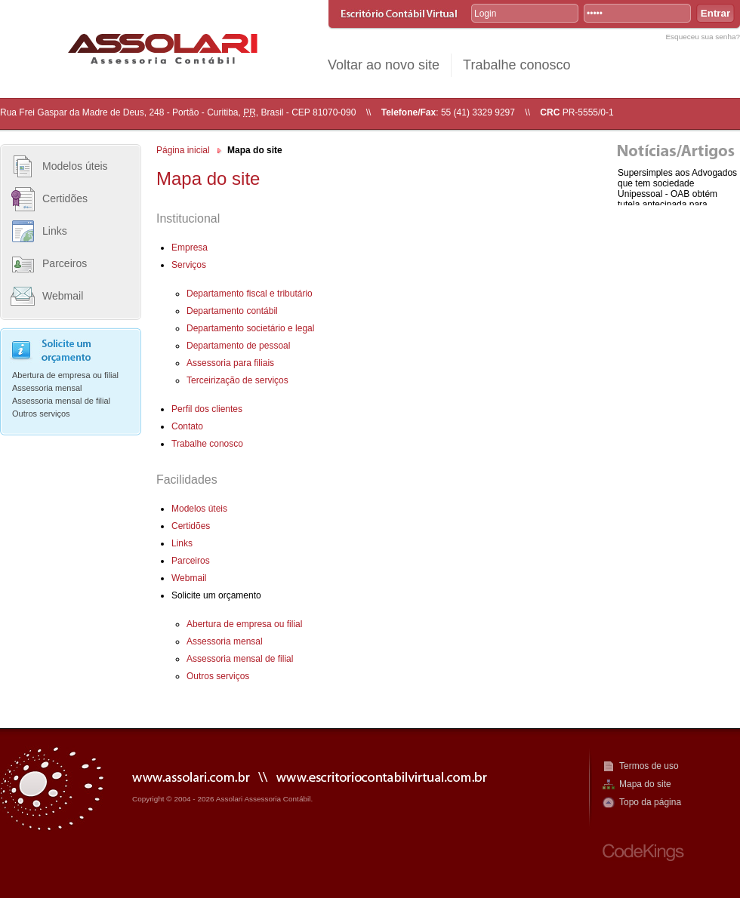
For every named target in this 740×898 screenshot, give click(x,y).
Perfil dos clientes (206, 409)
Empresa (189, 247)
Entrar (715, 13)
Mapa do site (645, 784)
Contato (187, 426)
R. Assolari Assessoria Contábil (162, 48)
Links (54, 231)
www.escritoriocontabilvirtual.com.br (381, 776)
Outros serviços (41, 413)
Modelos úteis (75, 166)
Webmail (62, 296)
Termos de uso (649, 766)
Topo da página (650, 802)
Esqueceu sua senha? (702, 36)
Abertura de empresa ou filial (65, 375)
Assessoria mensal (47, 387)
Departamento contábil (232, 311)
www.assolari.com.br (191, 776)
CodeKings (643, 852)
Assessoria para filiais (230, 363)
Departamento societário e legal (250, 328)
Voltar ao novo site (383, 64)
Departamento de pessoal (238, 345)
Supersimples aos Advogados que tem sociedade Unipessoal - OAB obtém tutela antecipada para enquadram (677, 194)
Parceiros (64, 263)
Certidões (65, 198)
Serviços (188, 265)
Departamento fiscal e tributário (250, 293)
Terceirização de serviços (237, 380)
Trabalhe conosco (516, 64)
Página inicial (183, 150)
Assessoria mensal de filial (61, 400)
